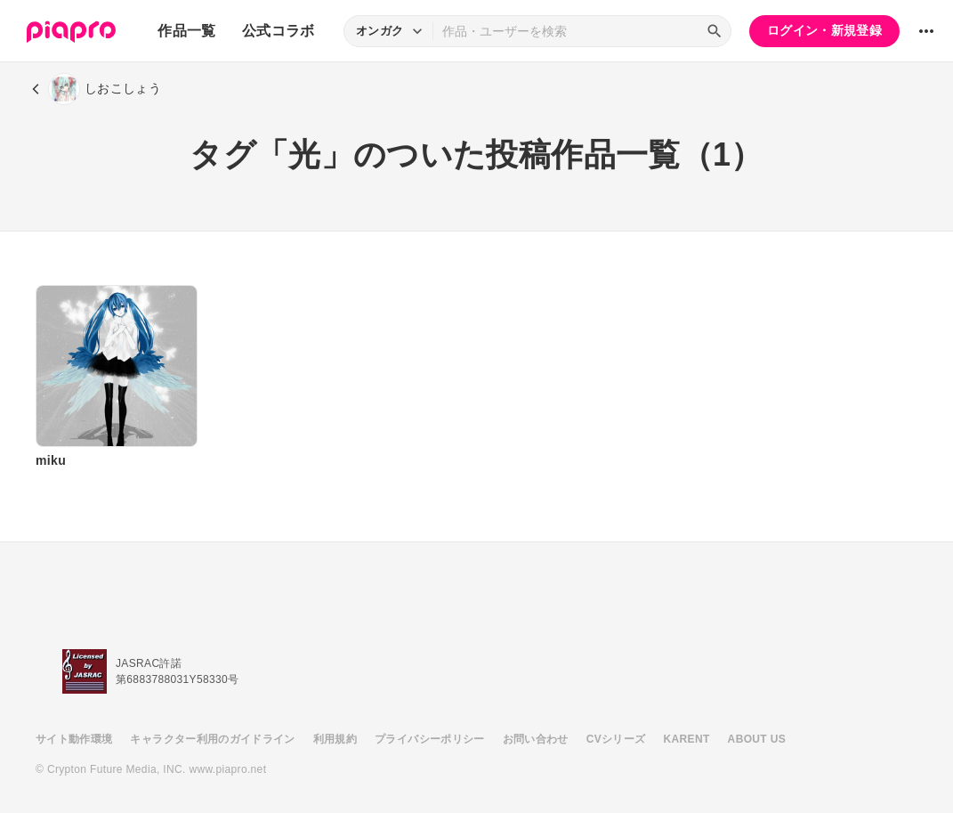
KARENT (687, 739)
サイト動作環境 (74, 739)
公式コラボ (278, 30)
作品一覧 (186, 30)
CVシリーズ (616, 739)
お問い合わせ (536, 739)
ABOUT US (757, 739)
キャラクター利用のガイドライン (212, 739)
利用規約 (335, 739)
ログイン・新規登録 (824, 30)
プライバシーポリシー (430, 739)
